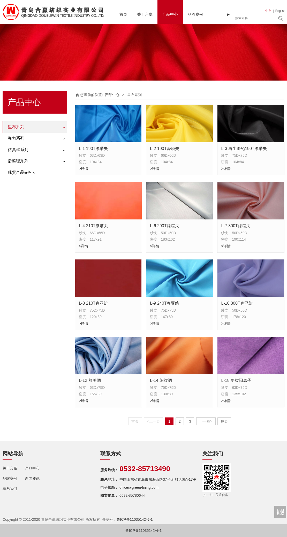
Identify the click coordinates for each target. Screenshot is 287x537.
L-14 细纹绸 (161, 380)
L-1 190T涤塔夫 (93, 148)
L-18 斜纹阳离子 (236, 380)
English (280, 11)
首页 (123, 14)
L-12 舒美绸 (90, 380)
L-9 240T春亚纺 (164, 303)
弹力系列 (16, 138)
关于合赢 (145, 14)
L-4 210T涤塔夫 (93, 225)
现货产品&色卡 (21, 172)
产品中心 (170, 14)
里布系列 (16, 127)
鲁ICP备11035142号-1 (135, 519)
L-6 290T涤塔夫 (164, 225)
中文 (268, 11)
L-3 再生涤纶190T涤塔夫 (244, 148)
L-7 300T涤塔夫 (235, 225)
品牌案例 (195, 14)
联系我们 (10, 488)
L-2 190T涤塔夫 (164, 148)
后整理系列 (18, 161)
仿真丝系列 (18, 149)
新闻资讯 (32, 478)
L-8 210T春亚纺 (93, 303)
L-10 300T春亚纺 (236, 303)
